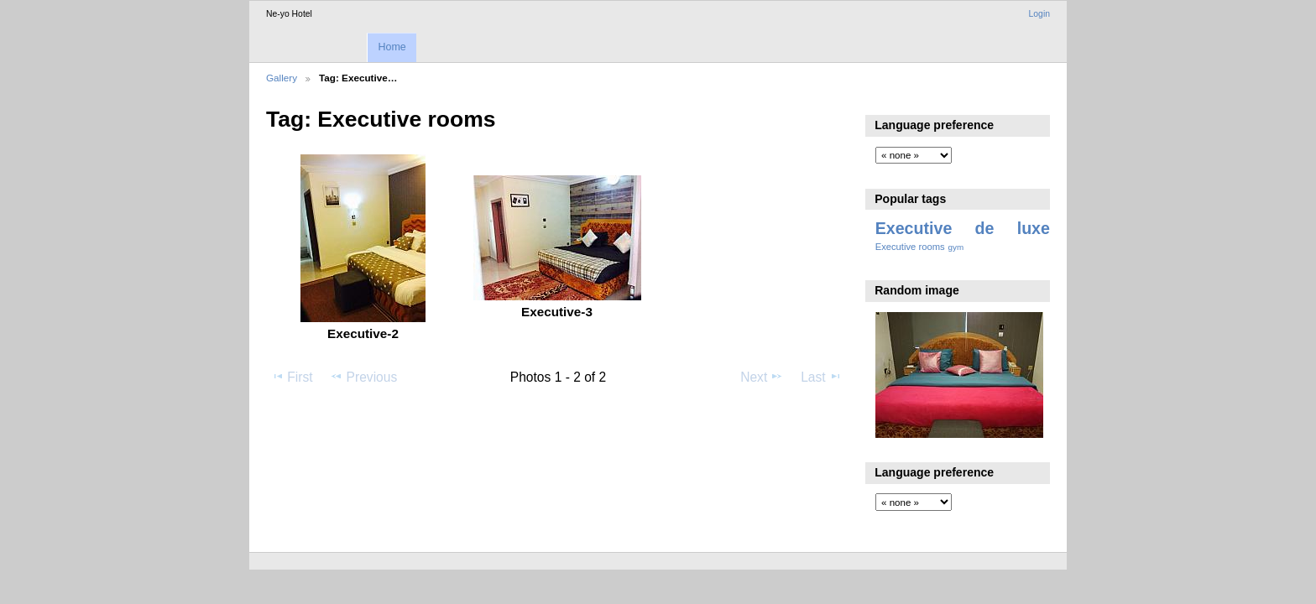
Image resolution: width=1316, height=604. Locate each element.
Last (821, 376)
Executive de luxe (962, 228)
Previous (363, 376)
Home (391, 47)
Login (1039, 13)
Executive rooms (910, 247)
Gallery (281, 77)
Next (761, 376)
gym (956, 247)
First (291, 376)
